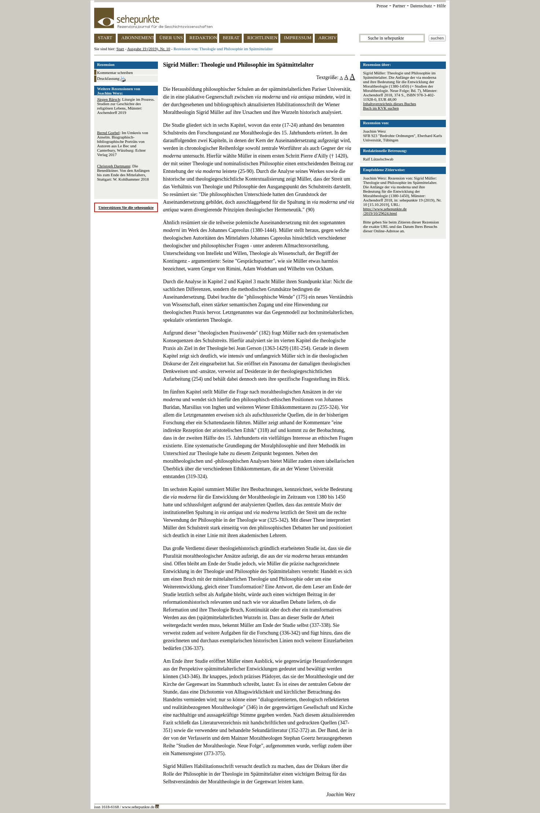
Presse (382, 5)
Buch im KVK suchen (381, 108)
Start (120, 49)
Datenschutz (421, 5)
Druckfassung (111, 79)
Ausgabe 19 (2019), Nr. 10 (148, 49)
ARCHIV (327, 37)
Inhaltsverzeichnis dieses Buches (389, 103)
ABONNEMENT (137, 37)
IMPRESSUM (297, 37)
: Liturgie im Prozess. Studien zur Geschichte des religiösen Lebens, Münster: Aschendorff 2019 (126, 106)
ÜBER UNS (171, 37)
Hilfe (441, 5)
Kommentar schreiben (115, 72)
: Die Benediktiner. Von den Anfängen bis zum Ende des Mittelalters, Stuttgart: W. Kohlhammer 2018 (123, 172)
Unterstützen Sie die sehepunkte (126, 207)
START (105, 37)
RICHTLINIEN (262, 37)
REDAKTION (203, 37)
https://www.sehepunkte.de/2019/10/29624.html (385, 211)
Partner (399, 5)
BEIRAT (231, 37)
